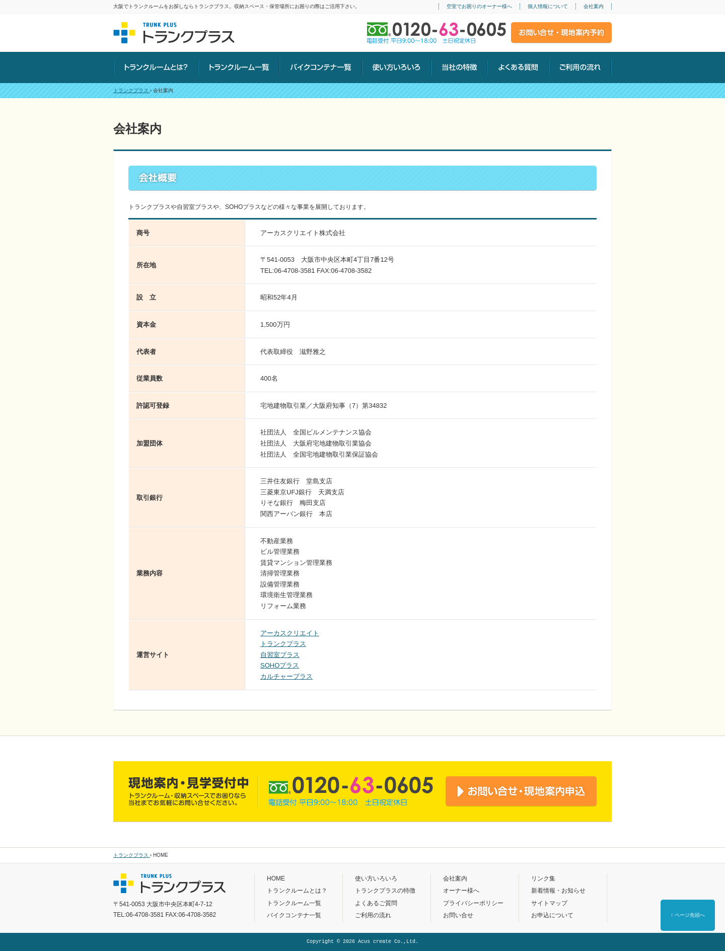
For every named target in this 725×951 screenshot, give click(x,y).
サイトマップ (549, 903)
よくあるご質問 (376, 903)
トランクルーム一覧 (294, 903)
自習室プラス (280, 655)
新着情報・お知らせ (558, 890)
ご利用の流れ (373, 915)
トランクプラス (131, 90)
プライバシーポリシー (473, 903)
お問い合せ (458, 915)
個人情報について (548, 6)
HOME (276, 878)
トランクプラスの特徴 (385, 890)
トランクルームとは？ (297, 890)
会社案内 (594, 6)
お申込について (552, 915)
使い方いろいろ (376, 878)
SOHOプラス (279, 665)
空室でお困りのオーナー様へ (479, 6)
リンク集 (543, 878)
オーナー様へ (461, 890)
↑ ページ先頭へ (688, 915)
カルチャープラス (286, 676)
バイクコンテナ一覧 (294, 915)
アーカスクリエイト (289, 633)
